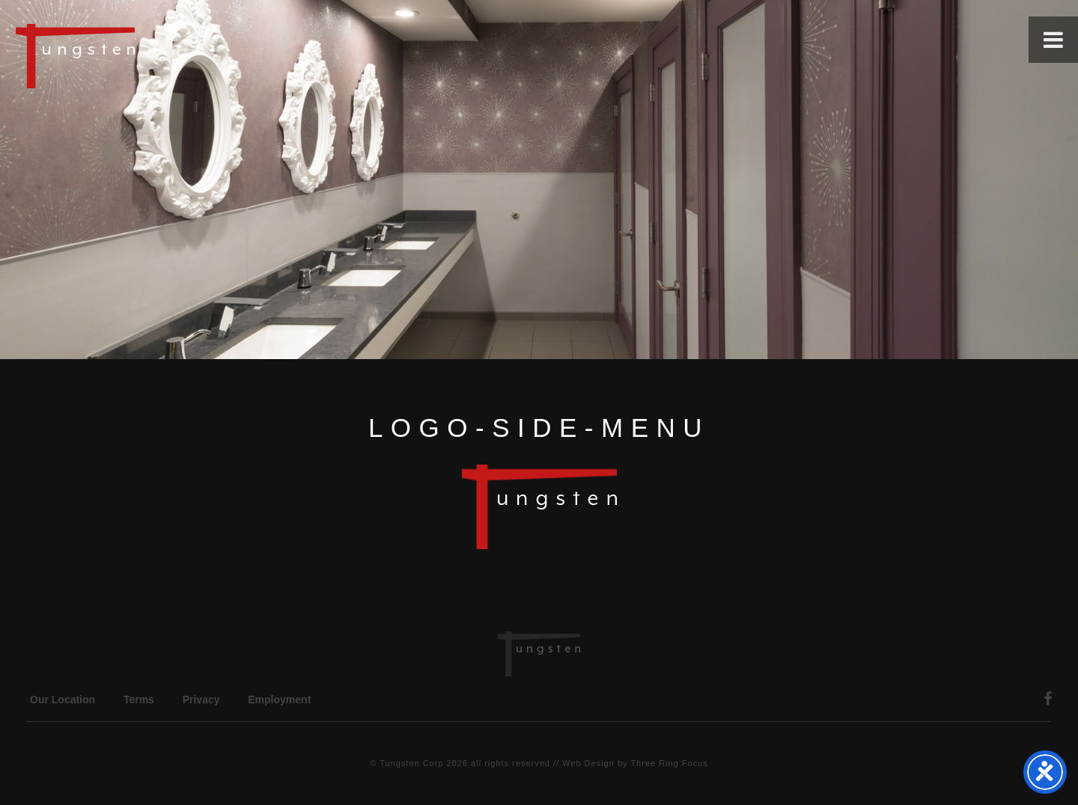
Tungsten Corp (411, 763)
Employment (279, 699)
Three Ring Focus (668, 763)
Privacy (201, 699)
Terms (139, 699)
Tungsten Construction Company (127, 55)
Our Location (62, 699)
